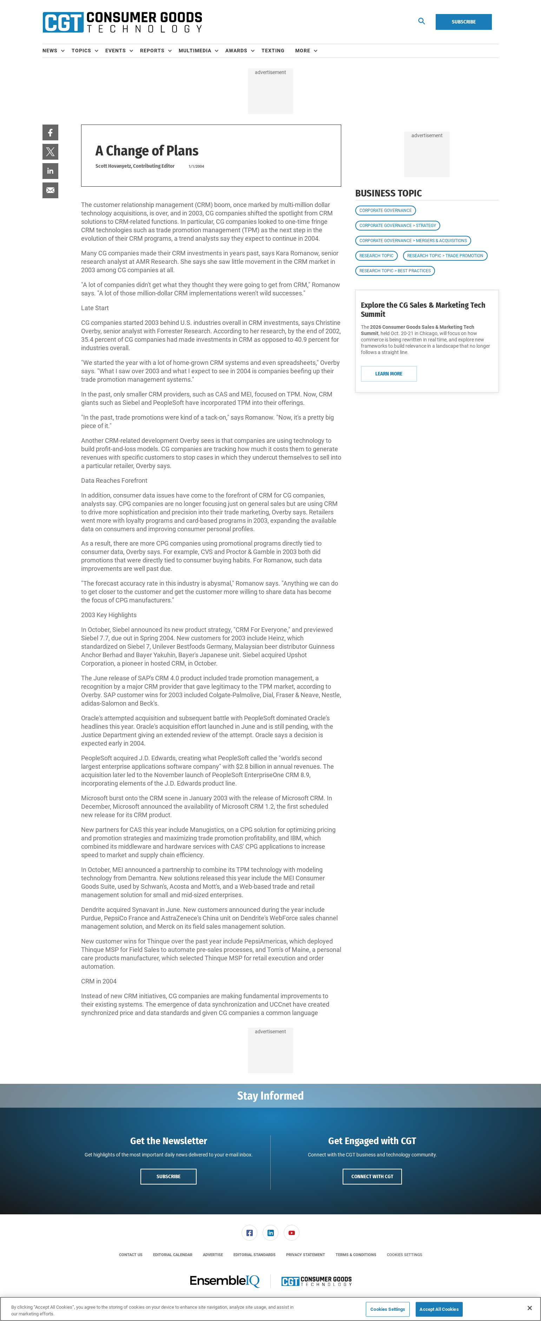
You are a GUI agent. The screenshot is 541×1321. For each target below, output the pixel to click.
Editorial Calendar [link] (172, 1255)
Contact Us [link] (131, 1255)
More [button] (302, 50)
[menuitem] (57, 51)
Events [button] (115, 50)
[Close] (529, 1308)
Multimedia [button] (195, 50)
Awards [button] (236, 50)
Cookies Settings (404, 1255)
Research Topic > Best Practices (395, 270)
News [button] (50, 50)
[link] (50, 132)
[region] (270, 1309)
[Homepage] (122, 22)
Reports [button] (152, 50)
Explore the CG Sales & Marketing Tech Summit (423, 309)
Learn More (388, 374)
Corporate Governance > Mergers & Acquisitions (413, 240)
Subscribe (464, 22)
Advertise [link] (213, 1255)
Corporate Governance (385, 210)
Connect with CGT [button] (372, 1176)
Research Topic (376, 255)
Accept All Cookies (439, 1309)
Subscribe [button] (168, 1176)
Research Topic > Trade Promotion (445, 255)
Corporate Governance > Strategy (397, 225)
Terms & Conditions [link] (356, 1255)
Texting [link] (273, 50)
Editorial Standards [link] (254, 1255)
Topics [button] (81, 50)
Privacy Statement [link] (305, 1255)
